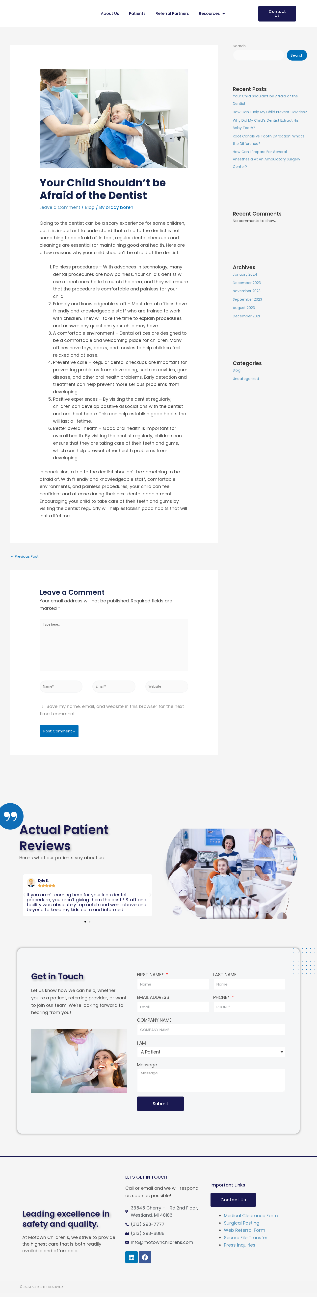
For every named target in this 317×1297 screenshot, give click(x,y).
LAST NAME (225, 978)
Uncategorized (246, 386)
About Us (110, 13)
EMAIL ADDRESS (153, 1001)
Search (239, 45)
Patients (137, 13)
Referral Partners (172, 13)
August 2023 (244, 315)
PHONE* (222, 1001)
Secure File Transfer (245, 1241)
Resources (212, 13)
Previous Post (25, 556)
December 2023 (247, 290)
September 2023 (248, 307)
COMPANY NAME (154, 1024)
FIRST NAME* (151, 978)
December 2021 (247, 324)
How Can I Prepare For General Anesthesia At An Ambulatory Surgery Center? (267, 167)
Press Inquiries (239, 1249)
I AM (141, 1047)
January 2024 (245, 282)
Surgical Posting (241, 1227)
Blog (90, 207)
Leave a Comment (60, 207)
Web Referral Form (244, 1234)
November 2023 (247, 298)
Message (147, 1069)
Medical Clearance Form (251, 1219)
